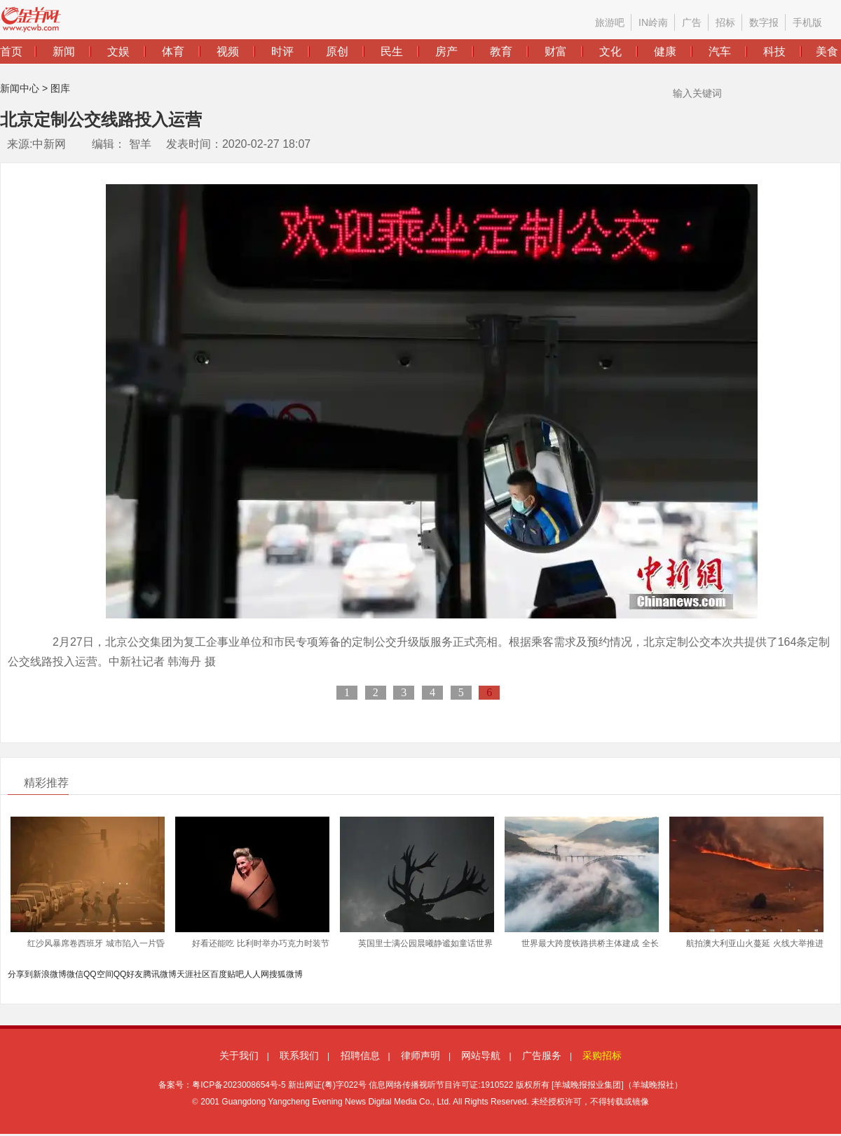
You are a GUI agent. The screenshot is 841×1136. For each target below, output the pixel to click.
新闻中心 (19, 88)
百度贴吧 (227, 974)
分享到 (20, 974)
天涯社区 (193, 974)
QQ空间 (98, 974)
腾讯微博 (160, 974)
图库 (60, 88)
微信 (75, 974)
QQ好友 (129, 974)
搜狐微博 (286, 974)
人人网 (256, 974)
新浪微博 (50, 974)
